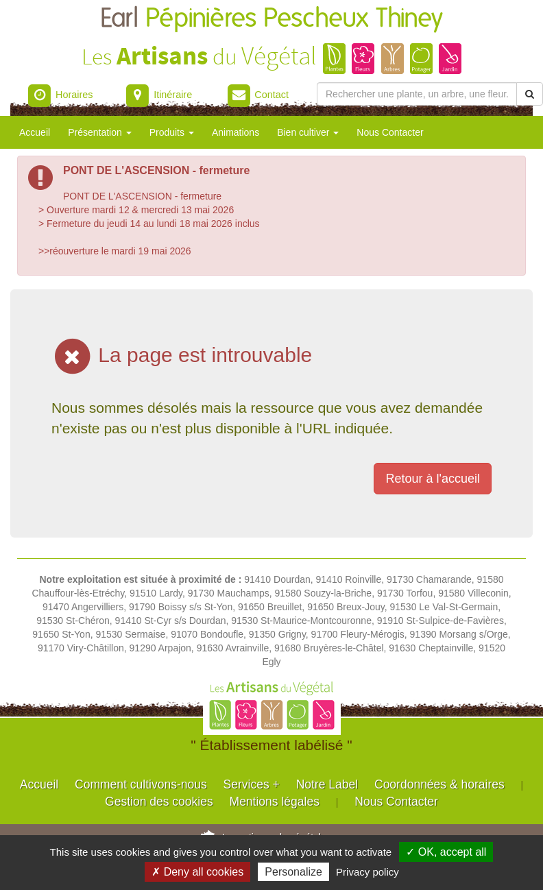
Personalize (293, 872)
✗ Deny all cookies (197, 872)
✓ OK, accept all (446, 852)
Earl (271, 18)
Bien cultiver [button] (308, 132)
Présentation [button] (100, 132)
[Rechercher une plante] (417, 94)
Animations (235, 132)
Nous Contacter (390, 132)
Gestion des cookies (159, 801)
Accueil (34, 132)
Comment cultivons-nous (141, 784)
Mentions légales (274, 801)
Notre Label (327, 784)
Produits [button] (171, 132)
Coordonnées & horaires (439, 784)
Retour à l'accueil (432, 478)
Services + (252, 784)
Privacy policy (367, 872)
